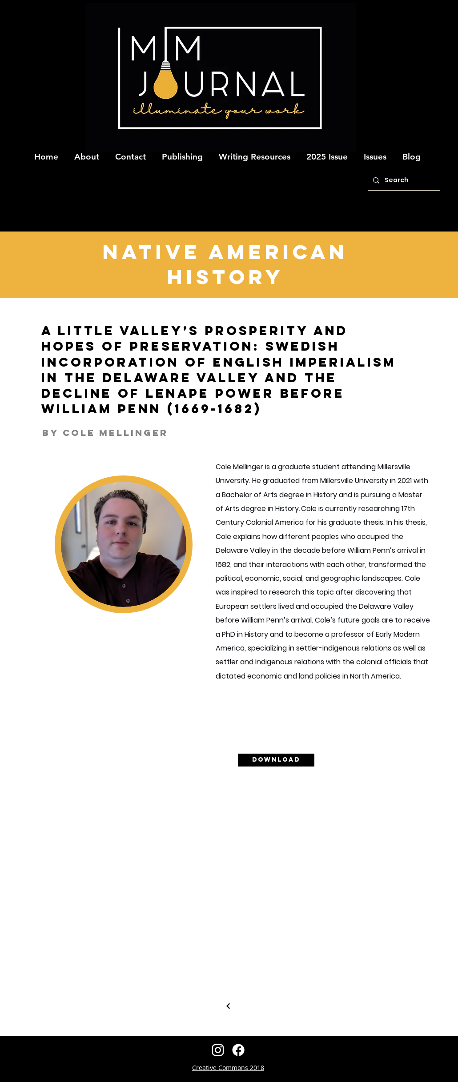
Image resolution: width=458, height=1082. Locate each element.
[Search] (403, 181)
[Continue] (228, 1006)
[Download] (276, 760)
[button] (86, 153)
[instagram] (218, 1050)
